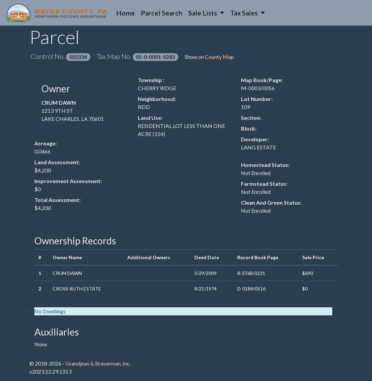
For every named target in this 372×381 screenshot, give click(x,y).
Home (127, 12)
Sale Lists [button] (203, 13)
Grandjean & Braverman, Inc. (98, 363)
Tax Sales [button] (244, 13)
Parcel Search (161, 13)
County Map (219, 57)
